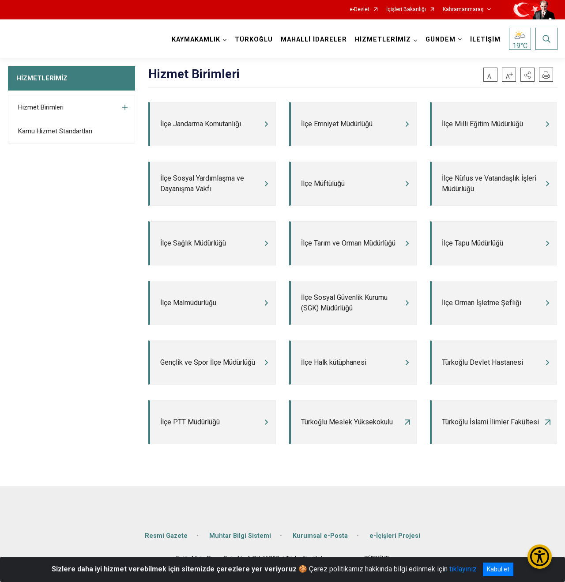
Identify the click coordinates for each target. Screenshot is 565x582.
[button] (527, 75)
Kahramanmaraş (463, 9)
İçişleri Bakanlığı (406, 9)
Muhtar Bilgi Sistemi (240, 536)
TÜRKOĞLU (254, 39)
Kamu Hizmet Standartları (55, 131)
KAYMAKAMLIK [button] (196, 39)
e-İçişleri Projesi (394, 536)
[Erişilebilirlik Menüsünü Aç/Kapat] (539, 556)
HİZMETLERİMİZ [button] (383, 39)
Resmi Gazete (166, 536)
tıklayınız (463, 569)
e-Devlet (359, 9)
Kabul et (498, 569)
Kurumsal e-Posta (320, 536)
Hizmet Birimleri (41, 107)
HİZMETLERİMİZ (42, 78)
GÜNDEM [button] (441, 39)
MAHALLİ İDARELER (314, 39)
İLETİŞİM (485, 39)
